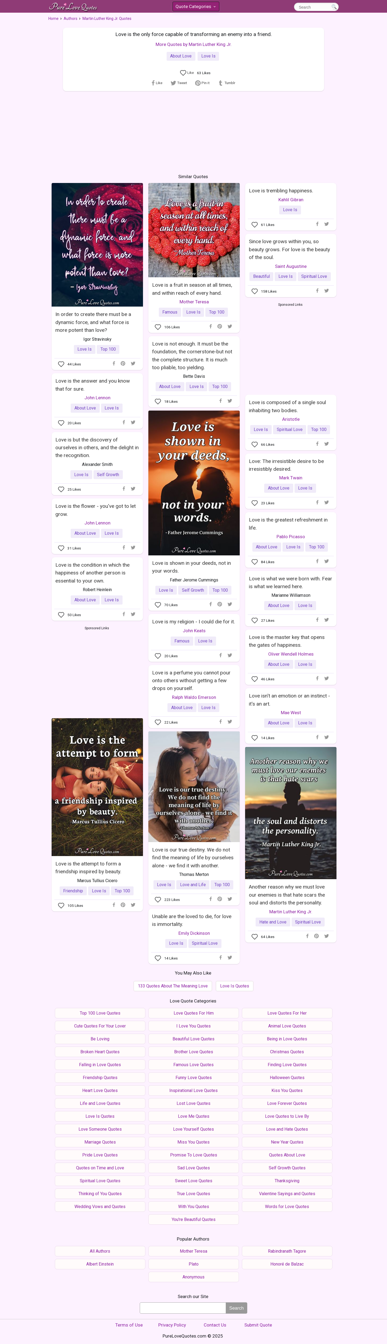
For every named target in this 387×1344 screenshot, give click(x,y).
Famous (169, 312)
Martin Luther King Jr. (290, 911)
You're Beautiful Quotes (194, 1219)
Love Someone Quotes (100, 1129)
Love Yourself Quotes (193, 1129)
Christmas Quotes (287, 1051)
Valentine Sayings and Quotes (287, 1193)
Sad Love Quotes (193, 1167)
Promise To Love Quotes (193, 1155)
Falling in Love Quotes (100, 1064)
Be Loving (100, 1038)
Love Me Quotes (193, 1116)
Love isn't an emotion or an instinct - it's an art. (289, 700)
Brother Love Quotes (193, 1051)
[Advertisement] (193, 131)
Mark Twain (290, 477)
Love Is (208, 56)
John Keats (194, 630)
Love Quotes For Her (287, 1013)
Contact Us (215, 1325)
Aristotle (291, 419)
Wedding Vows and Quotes (100, 1206)
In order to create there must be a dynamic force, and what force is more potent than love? (93, 322)
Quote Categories (195, 7)
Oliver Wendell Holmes (291, 654)
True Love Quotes (193, 1193)
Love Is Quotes (234, 986)
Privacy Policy (172, 1325)
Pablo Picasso (291, 536)
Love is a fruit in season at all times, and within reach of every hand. (192, 289)
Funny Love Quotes (193, 1077)
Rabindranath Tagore (287, 1251)
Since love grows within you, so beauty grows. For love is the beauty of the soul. (289, 249)
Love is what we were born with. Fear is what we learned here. (290, 583)
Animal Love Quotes (287, 1026)
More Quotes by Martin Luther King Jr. (194, 44)
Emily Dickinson (194, 933)
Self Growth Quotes (287, 1167)
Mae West (291, 712)
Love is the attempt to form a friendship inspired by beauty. (88, 868)
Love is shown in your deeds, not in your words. (191, 567)
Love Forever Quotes (287, 1103)
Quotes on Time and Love (100, 1167)
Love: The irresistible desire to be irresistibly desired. (286, 465)
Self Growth (193, 590)
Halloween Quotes (287, 1077)
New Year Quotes (287, 1142)
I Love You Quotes (193, 1026)
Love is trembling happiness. (281, 191)
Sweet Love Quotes (193, 1180)
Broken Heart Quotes (100, 1051)
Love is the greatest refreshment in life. (288, 524)
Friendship (73, 890)
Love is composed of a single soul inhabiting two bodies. (287, 406)
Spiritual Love (314, 276)
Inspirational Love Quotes (193, 1090)
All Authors (100, 1251)
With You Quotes (193, 1206)
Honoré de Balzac (287, 1264)
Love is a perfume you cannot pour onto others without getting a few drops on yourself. (191, 681)
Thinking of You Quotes (100, 1193)
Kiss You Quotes (287, 1090)
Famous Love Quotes (193, 1064)
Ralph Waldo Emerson (194, 697)
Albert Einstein (100, 1264)
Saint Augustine (291, 266)
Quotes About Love (287, 1155)
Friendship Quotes (100, 1077)
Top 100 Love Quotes (100, 1013)
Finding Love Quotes (287, 1064)
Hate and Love (272, 922)
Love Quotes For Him (194, 1013)
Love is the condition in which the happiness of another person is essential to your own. (92, 573)
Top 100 (108, 349)
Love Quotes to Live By (287, 1116)
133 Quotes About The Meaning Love (173, 986)
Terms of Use (129, 1325)
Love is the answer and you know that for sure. (92, 385)
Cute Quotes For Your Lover (100, 1026)
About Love (181, 56)
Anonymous (193, 1277)
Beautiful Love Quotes (193, 1038)
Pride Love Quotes (100, 1155)
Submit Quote (258, 1325)
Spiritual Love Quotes (100, 1180)
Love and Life (193, 884)
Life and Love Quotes (100, 1103)
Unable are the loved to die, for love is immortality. (191, 920)
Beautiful (261, 276)
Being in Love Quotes (287, 1038)
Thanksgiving (287, 1180)
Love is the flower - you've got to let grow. (95, 510)
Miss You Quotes (193, 1142)
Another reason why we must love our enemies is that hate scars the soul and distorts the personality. (287, 895)
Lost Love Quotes (193, 1103)
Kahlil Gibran (290, 199)
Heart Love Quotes (100, 1090)
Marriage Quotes (100, 1142)
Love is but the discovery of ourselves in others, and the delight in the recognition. (97, 448)
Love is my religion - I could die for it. (193, 622)
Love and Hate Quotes (287, 1129)
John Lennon (97, 397)
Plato (194, 1264)
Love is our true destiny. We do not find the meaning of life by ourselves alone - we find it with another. (193, 858)
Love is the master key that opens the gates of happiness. (287, 641)
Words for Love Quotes (287, 1206)
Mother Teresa (194, 301)
